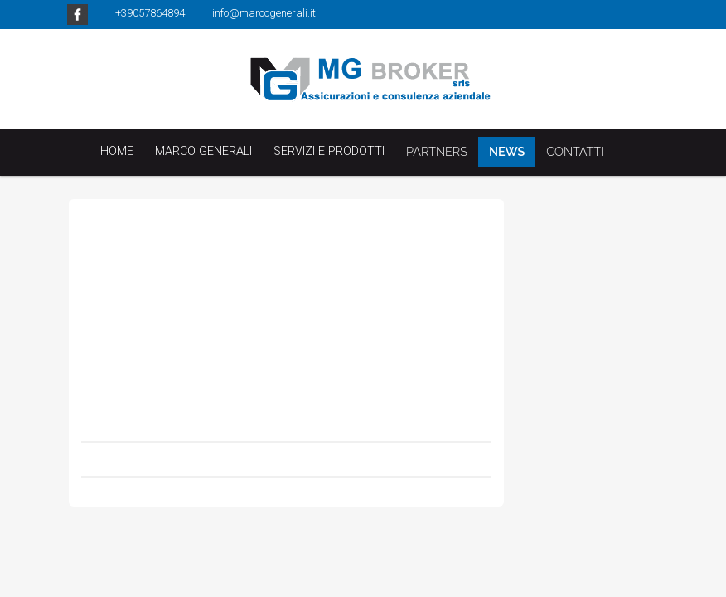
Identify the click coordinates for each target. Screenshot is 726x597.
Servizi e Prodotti (329, 151)
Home (116, 151)
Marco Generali (203, 151)
